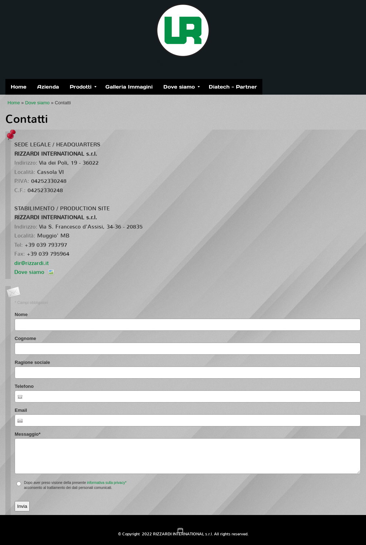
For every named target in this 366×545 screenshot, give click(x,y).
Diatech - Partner (233, 87)
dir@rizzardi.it (31, 263)
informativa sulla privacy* (107, 483)
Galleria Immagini (129, 87)
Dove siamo (181, 87)
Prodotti (83, 87)
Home (18, 87)
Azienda (48, 87)
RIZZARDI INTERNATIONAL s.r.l (183, 63)
